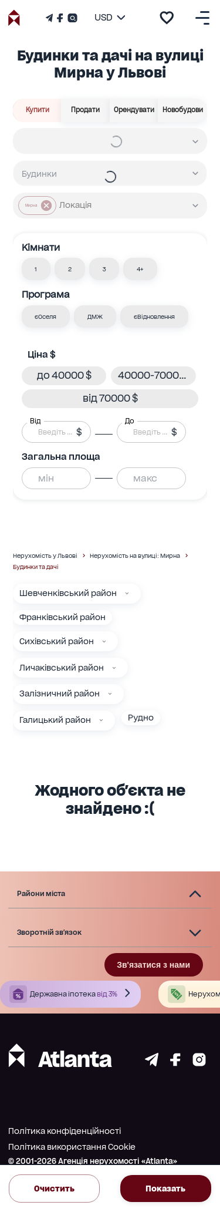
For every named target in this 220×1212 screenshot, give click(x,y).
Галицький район (55, 720)
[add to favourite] (166, 17)
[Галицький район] (101, 720)
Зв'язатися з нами (153, 964)
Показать (165, 1188)
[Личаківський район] (114, 668)
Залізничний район (59, 693)
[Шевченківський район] (127, 593)
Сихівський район (56, 641)
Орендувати (134, 110)
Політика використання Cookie (72, 1147)
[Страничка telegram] (151, 1063)
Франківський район (62, 617)
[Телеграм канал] (50, 18)
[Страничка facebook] (175, 1063)
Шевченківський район (68, 593)
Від (35, 421)
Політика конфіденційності (64, 1131)
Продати (85, 110)
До (129, 421)
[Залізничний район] (110, 694)
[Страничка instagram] (199, 1063)
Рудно (141, 717)
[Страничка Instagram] (71, 18)
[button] (36, 269)
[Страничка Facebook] (60, 18)
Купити (37, 110)
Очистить (54, 1188)
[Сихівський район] (104, 641)
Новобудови (182, 110)
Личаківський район (61, 667)
